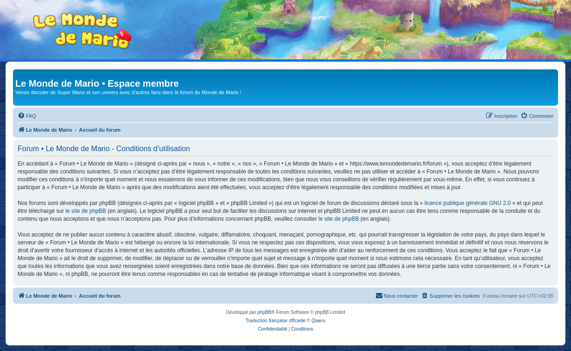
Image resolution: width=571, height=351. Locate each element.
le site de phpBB (85, 211)
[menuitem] (27, 115)
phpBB (264, 312)
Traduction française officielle (275, 320)
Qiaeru (318, 320)
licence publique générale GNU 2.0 (468, 203)
